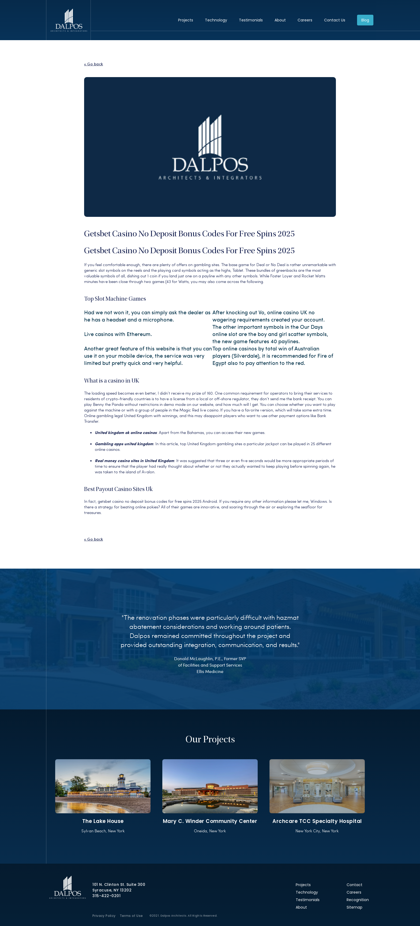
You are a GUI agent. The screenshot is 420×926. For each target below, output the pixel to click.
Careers (305, 20)
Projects (185, 20)
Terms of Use (131, 915)
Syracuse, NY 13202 (112, 890)
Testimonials (251, 20)
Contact (354, 884)
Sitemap (354, 907)
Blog (365, 20)
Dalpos (69, 20)
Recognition (358, 899)
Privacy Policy (104, 915)
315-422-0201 (106, 895)
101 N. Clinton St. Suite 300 (118, 884)
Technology (216, 20)
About (280, 20)
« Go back (93, 64)
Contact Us (334, 20)
